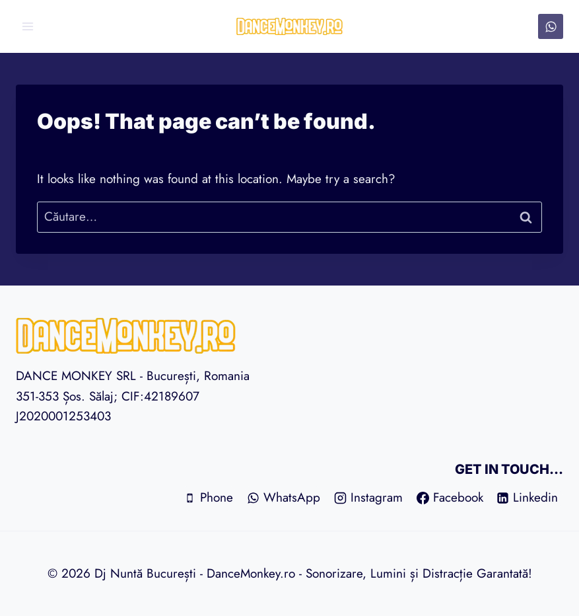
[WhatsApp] (550, 26)
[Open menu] (28, 26)
